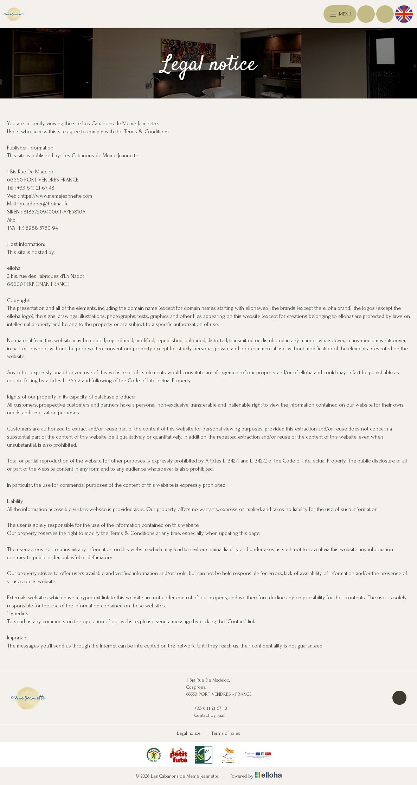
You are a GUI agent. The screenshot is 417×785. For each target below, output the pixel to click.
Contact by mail (205, 715)
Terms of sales (225, 733)
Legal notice (188, 733)
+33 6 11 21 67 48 (206, 708)
